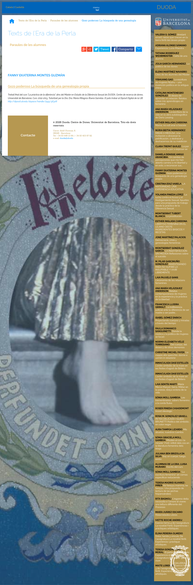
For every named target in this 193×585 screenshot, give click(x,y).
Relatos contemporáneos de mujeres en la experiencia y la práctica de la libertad (171, 295)
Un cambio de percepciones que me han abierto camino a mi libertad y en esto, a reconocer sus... (171, 161)
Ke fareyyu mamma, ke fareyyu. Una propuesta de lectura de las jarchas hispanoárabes (171, 489)
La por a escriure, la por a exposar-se (172, 147)
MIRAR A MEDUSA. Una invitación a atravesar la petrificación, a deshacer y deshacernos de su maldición (171, 137)
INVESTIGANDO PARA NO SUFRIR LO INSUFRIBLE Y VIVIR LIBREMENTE (170, 268)
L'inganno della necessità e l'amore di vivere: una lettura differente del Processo (171, 502)
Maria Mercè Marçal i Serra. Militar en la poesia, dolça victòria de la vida (171, 388)
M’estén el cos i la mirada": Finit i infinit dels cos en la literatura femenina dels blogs (172, 444)
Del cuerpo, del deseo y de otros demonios (171, 346)
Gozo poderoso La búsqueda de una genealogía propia (171, 176)
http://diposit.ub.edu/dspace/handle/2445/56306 (32, 101)
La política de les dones (172, 65)
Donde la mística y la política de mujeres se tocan (171, 334)
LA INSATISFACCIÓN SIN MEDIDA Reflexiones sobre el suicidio (171, 253)
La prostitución (174, 216)
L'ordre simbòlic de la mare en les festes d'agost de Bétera (171, 367)
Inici (12, 21)
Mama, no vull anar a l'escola (170, 125)
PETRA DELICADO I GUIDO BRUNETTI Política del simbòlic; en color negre (172, 421)
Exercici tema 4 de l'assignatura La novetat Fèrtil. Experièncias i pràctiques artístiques (172, 525)
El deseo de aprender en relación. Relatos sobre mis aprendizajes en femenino (171, 99)
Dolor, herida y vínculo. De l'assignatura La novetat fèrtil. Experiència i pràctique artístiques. (170, 540)
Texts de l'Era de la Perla (32, 20)
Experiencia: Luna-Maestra (169, 48)
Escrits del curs (175, 466)
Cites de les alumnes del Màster (172, 74)
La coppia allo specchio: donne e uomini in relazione (171, 355)
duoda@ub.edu (66, 138)
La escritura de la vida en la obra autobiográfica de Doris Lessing (171, 115)
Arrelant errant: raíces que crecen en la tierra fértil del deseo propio (171, 37)
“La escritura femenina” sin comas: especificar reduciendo (171, 474)
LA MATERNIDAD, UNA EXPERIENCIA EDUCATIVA (170, 186)
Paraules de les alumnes (64, 20)
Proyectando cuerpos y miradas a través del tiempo (172, 322)
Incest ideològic (163, 411)
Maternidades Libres (166, 514)
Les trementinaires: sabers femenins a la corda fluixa (172, 400)
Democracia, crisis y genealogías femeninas (167, 241)
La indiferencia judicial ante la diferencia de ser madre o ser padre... (172, 310)
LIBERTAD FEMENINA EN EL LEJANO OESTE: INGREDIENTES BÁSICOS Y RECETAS (170, 228)
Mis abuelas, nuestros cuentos (171, 431)
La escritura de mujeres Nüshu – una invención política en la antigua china (171, 83)
